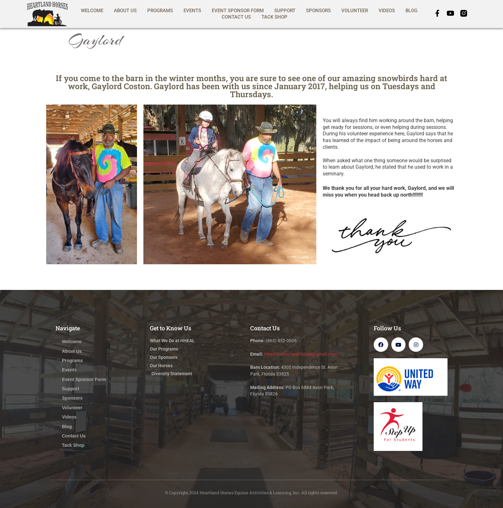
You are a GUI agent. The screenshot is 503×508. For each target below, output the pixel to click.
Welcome (92, 10)
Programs (160, 10)
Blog (411, 10)
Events (192, 10)
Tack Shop (274, 17)
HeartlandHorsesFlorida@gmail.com (300, 354)
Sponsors (318, 10)
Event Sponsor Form (238, 10)
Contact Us (236, 17)
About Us (125, 10)
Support (284, 10)
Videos (387, 10)
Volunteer (354, 10)
